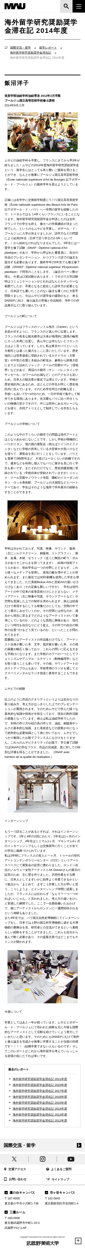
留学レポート (48, 47)
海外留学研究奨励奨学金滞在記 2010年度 (40, 1085)
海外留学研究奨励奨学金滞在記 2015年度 (40, 1102)
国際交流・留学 (20, 47)
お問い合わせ (15, 1179)
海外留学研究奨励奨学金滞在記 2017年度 (40, 1091)
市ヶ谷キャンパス (60, 1192)
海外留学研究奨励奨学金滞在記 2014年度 (40, 1108)
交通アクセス (15, 1169)
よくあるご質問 (59, 1169)
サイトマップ (57, 1180)
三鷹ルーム (15, 1212)
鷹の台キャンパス (20, 1192)
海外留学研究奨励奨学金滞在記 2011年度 (40, 1079)
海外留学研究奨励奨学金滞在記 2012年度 (40, 1120)
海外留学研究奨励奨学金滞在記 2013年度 (40, 1114)
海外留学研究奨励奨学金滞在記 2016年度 (40, 1097)
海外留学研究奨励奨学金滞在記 (30, 52)
